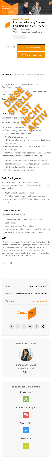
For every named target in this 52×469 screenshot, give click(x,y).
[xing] (43, 326)
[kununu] (36, 326)
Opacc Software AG (21, 19)
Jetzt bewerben (31, 47)
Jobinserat (7, 74)
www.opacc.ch (40, 301)
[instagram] (24, 326)
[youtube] (30, 326)
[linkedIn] (11, 326)
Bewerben (19, 74)
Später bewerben (31, 55)
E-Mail (26, 372)
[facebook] (17, 326)
